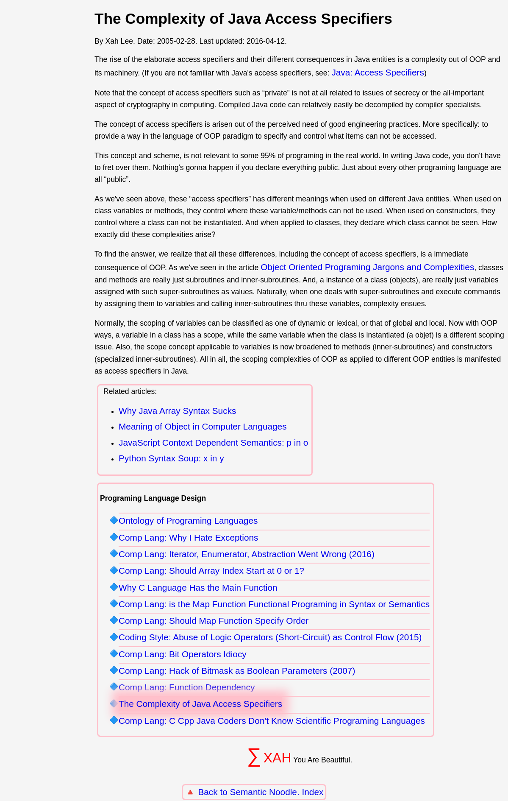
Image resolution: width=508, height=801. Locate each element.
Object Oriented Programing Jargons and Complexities (367, 267)
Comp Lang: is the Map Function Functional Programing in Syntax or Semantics (274, 604)
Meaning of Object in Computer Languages (203, 426)
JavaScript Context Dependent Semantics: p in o (213, 442)
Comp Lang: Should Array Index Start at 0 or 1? (211, 570)
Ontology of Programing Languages (188, 520)
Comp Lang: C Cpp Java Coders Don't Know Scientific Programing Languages (272, 721)
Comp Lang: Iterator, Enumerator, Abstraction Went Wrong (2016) (247, 554)
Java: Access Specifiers (377, 72)
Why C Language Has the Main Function (198, 587)
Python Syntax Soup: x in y (171, 458)
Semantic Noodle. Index (277, 792)
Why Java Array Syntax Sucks (177, 411)
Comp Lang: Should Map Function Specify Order (214, 620)
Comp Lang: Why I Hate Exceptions (188, 537)
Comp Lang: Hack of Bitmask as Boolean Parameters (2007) (237, 670)
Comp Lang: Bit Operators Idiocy (183, 654)
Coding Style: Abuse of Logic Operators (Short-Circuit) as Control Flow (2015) (270, 637)
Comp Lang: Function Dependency (187, 687)
